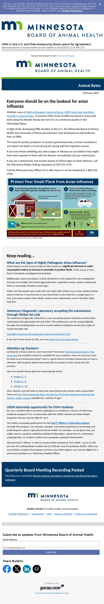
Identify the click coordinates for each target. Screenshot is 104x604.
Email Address (10, 540)
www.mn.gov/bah (63, 513)
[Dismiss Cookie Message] (99, 3)
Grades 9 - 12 (20, 386)
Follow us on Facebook (86, 513)
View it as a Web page (65, 56)
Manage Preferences (18, 513)
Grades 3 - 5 (20, 376)
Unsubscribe (38, 513)
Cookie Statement (71, 10)
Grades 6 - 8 (20, 381)
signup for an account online (63, 339)
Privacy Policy (41, 593)
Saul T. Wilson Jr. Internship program (70, 423)
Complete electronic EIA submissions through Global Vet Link (38, 334)
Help (49, 513)
